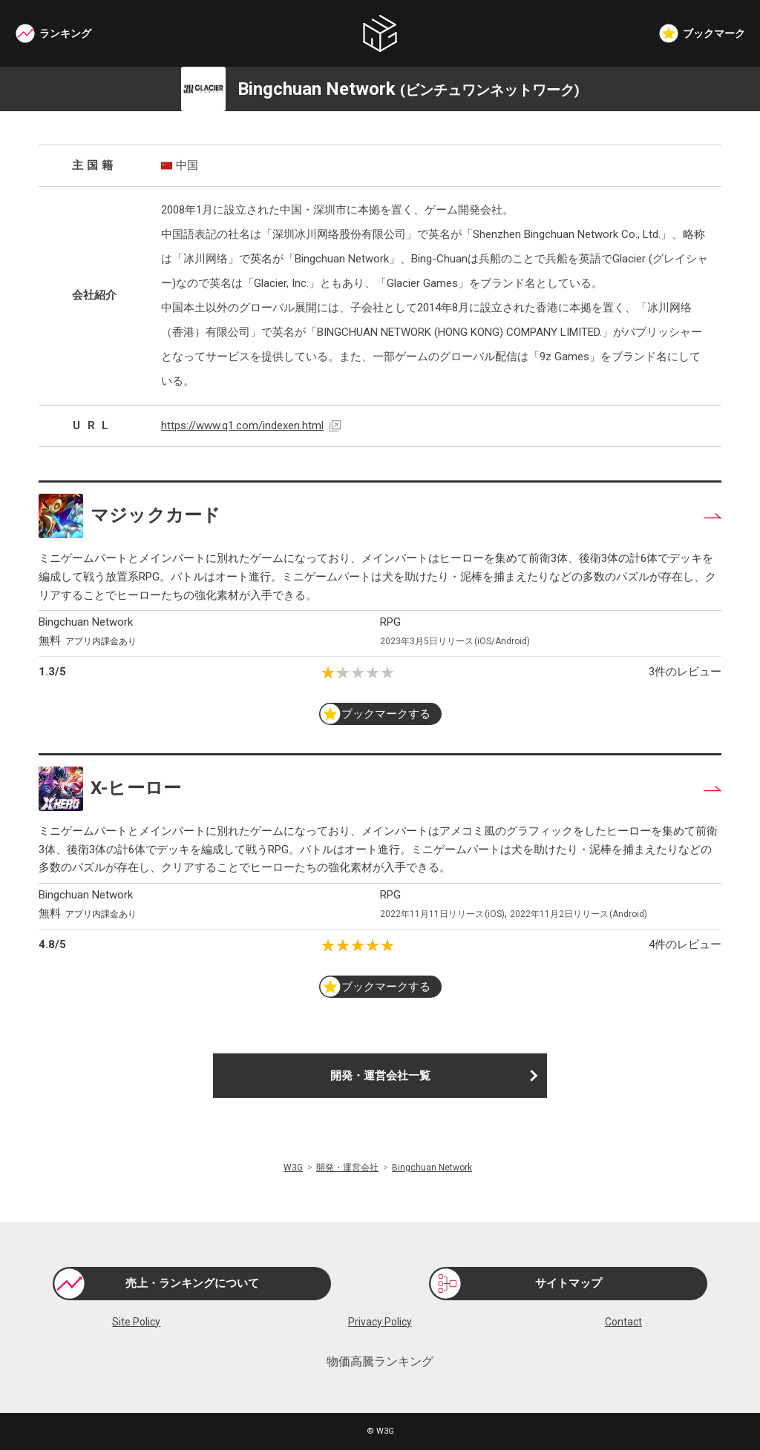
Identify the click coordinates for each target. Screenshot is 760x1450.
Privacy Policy (380, 1322)
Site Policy (136, 1322)
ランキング (65, 33)
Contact (623, 1322)
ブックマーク (714, 33)
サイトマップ (568, 1283)
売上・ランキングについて (192, 1283)
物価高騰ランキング (380, 1361)
